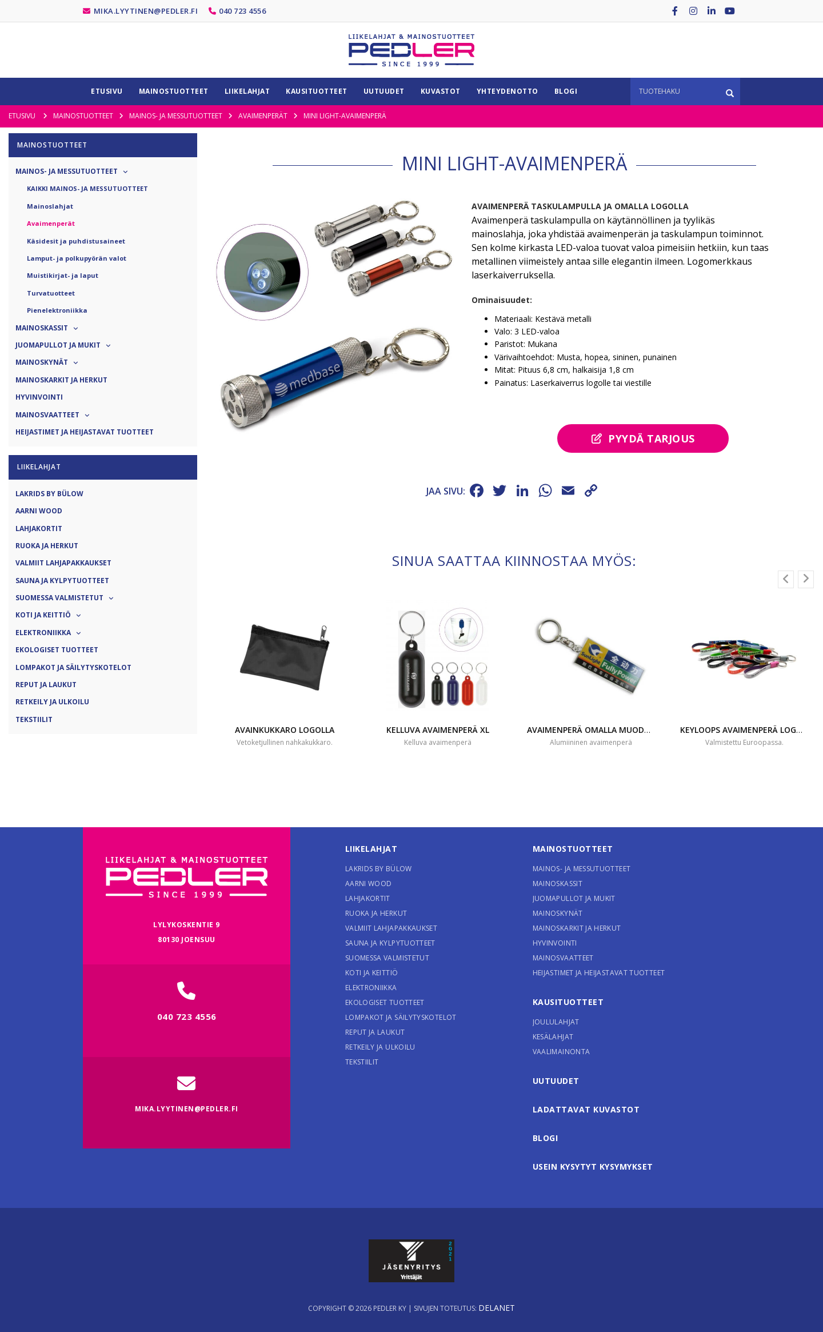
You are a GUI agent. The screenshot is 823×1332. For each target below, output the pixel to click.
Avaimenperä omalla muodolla (595, 729)
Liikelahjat (371, 848)
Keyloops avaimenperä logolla (748, 729)
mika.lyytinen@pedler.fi (146, 11)
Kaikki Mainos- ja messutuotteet (87, 188)
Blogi (545, 1137)
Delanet (496, 1307)
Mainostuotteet (573, 848)
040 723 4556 (242, 11)
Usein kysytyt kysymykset (593, 1166)
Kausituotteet (568, 1001)
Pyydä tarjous (643, 438)
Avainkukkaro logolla (284, 729)
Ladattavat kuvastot (586, 1109)
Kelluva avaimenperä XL (437, 729)
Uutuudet (556, 1080)
